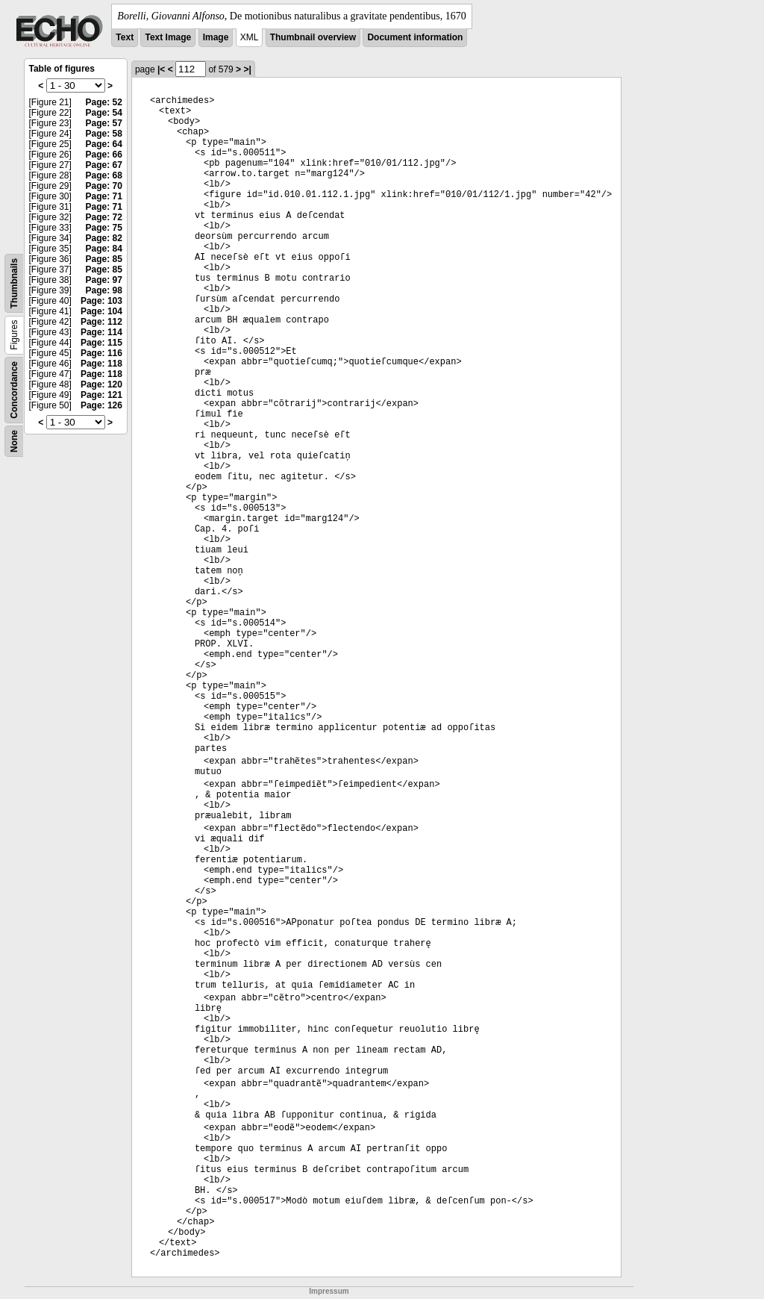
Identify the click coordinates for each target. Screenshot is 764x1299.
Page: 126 (101, 405)
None (14, 441)
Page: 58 (104, 133)
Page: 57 (104, 123)
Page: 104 (101, 311)
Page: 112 (101, 322)
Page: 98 (104, 290)
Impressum (328, 1291)
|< (161, 69)
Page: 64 (104, 144)
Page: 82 (104, 238)
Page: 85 (104, 259)
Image (216, 37)
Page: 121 (101, 395)
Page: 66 (104, 154)
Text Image (168, 37)
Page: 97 (104, 280)
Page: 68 (104, 175)
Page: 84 (104, 248)
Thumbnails (14, 283)
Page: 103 (101, 301)
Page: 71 (104, 196)
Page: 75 (104, 227)
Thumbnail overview (313, 37)
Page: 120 (101, 384)
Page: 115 (101, 342)
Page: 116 (101, 353)
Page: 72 (104, 217)
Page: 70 (104, 186)
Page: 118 (101, 363)
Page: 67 (104, 165)
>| (247, 69)
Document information (415, 37)
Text (125, 37)
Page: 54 (104, 113)
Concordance (14, 390)
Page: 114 (101, 332)
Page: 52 (104, 102)
